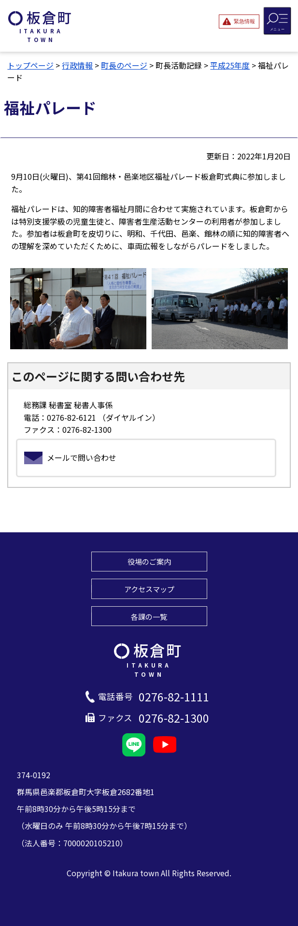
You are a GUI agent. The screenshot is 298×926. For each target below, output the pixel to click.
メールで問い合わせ (81, 457)
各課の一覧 (149, 616)
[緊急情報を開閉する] (239, 21)
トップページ (30, 65)
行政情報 (77, 65)
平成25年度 (230, 65)
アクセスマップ (149, 589)
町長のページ (124, 65)
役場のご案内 (149, 561)
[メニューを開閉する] (277, 20)
